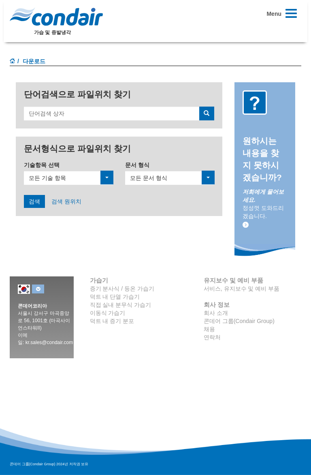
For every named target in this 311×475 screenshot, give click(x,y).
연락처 (212, 337)
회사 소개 (216, 313)
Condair (56, 16)
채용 (209, 329)
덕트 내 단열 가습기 (115, 296)
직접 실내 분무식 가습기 (120, 305)
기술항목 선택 (42, 165)
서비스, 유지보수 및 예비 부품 (241, 288)
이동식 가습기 (108, 313)
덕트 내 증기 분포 (112, 321)
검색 (34, 201)
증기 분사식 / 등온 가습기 (122, 288)
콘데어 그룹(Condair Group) (239, 321)
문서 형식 (137, 165)
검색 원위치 (66, 201)
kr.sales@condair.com (49, 342)
